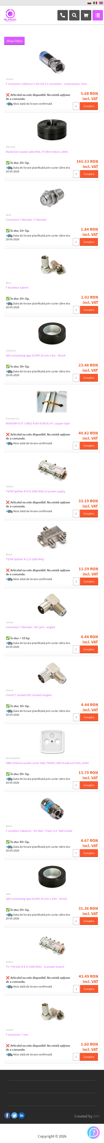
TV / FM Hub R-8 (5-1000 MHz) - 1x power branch (35, 967)
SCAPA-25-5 (11, 351)
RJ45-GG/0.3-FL (12, 418)
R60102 (9, 554)
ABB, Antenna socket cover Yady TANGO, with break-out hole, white (47, 763)
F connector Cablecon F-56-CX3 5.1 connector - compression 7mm (46, 84)
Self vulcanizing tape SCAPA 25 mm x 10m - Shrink (36, 899)
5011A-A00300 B (13, 758)
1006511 (9, 962)
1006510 (9, 486)
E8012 (8, 283)
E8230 (8, 215)
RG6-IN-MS (10, 147)
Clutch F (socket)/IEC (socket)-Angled (29, 695)
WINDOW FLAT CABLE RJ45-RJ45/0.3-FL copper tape (38, 423)
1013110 (9, 690)
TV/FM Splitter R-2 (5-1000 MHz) (25, 559)
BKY (96, 1116)
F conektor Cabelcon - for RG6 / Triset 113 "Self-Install (39, 831)
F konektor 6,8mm (17, 287)
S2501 (8, 894)
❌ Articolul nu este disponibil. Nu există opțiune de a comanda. (38, 97)
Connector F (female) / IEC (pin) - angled (30, 627)
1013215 (9, 79)
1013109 (9, 622)
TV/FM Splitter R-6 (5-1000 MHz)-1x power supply (35, 491)
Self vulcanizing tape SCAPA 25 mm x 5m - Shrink (36, 355)
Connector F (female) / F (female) (26, 219)
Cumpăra (89, 106)
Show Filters (14, 41)
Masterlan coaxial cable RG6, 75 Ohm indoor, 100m (37, 152)
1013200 (9, 1030)
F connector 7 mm (17, 1034)
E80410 (9, 826)
